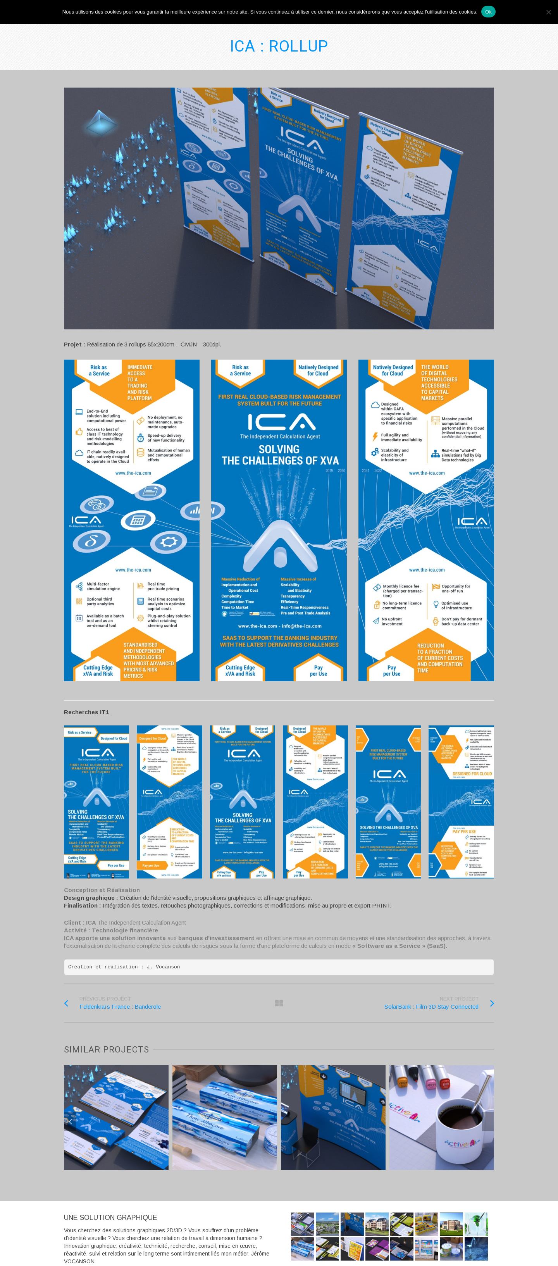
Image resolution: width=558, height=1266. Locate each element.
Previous (70, 1121)
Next (488, 1121)
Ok (488, 12)
